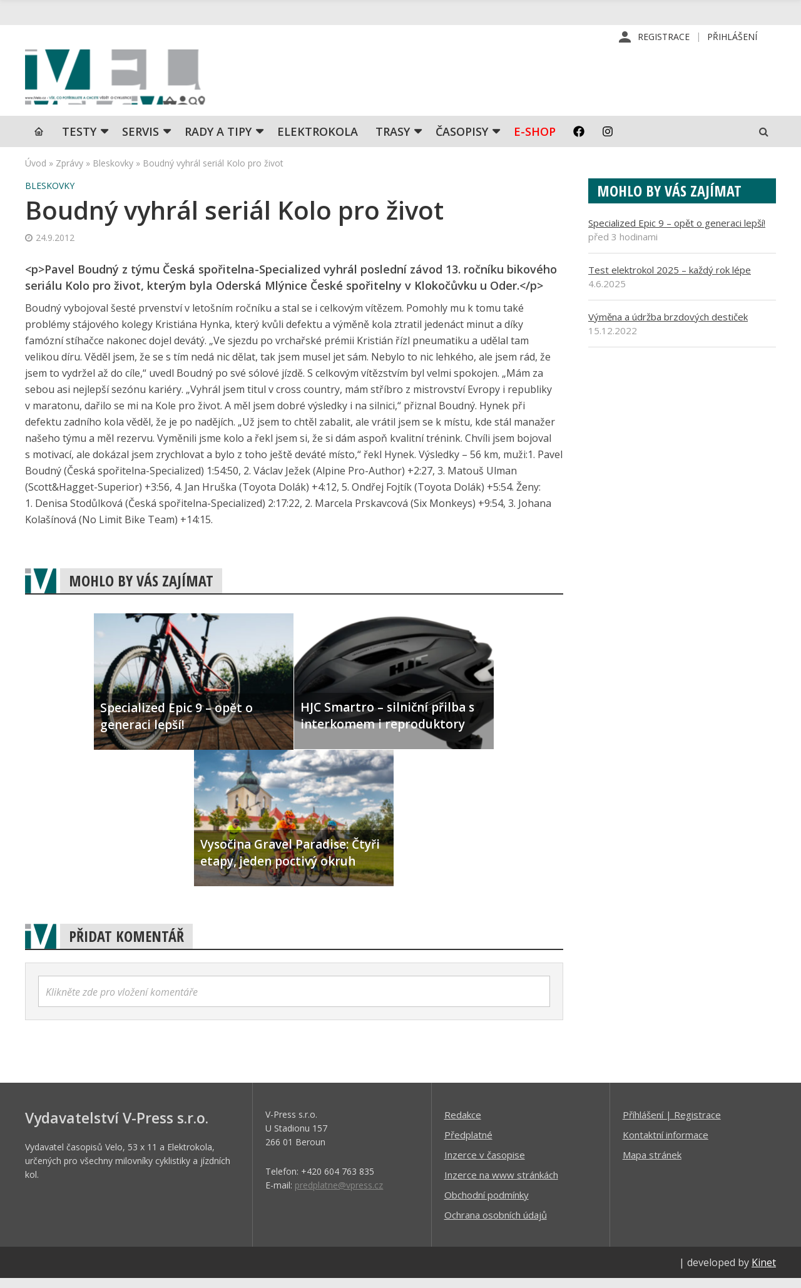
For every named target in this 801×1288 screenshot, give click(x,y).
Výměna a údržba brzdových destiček (668, 326)
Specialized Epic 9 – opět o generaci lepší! (676, 232)
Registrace (664, 37)
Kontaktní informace (665, 1144)
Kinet (764, 1272)
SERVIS (140, 140)
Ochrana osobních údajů (495, 1224)
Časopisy (462, 140)
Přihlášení (732, 37)
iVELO (131, 82)
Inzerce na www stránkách (501, 1184)
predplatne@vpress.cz (339, 1194)
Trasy (392, 140)
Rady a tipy (218, 140)
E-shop (535, 140)
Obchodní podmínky (486, 1204)
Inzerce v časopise (484, 1164)
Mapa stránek (652, 1164)
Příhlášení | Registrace (672, 1124)
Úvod (35, 172)
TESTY (79, 140)
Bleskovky (113, 172)
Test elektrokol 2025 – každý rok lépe (669, 279)
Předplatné (468, 1144)
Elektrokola (317, 140)
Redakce (462, 1124)
